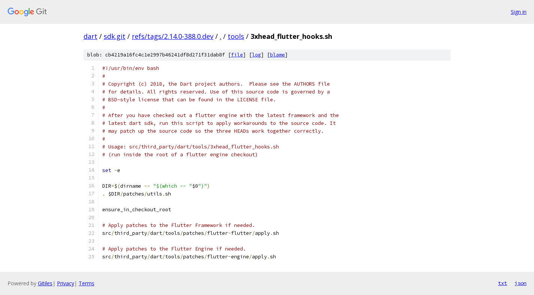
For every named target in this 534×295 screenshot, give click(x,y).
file (237, 55)
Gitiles (45, 283)
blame (277, 55)
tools (236, 36)
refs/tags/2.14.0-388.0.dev (172, 36)
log (256, 55)
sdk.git (114, 36)
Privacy (65, 283)
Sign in (519, 11)
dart (90, 36)
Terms (86, 283)
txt (502, 283)
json (521, 283)
